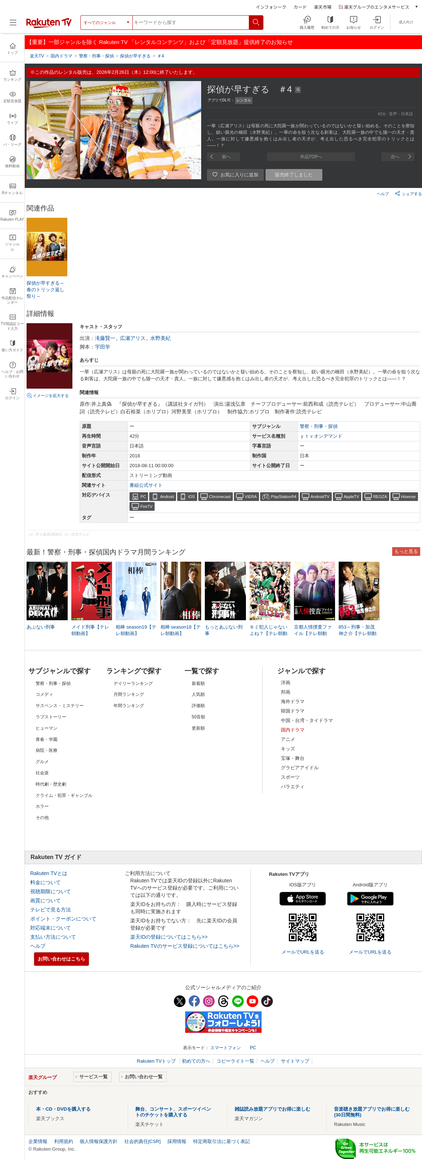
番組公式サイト (146, 485)
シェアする (408, 193)
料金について (45, 882)
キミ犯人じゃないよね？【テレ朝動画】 (268, 633)
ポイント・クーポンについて (63, 919)
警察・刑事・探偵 (319, 426)
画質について (45, 900)
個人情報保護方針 (99, 1141)
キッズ (288, 748)
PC (143, 496)
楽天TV (37, 56)
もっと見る (406, 551)
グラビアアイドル (300, 767)
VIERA (251, 496)
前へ (226, 156)
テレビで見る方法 (50, 910)
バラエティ (292, 786)
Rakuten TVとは (48, 873)
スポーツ (290, 777)
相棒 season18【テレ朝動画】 (180, 630)
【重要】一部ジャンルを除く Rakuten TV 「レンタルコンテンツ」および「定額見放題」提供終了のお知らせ (160, 42)
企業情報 (37, 1141)
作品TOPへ (311, 156)
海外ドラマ (292, 701)
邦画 (285, 692)
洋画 (285, 682)
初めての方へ (196, 1061)
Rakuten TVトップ (157, 1061)
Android (167, 496)
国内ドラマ (292, 730)
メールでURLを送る (303, 952)
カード (300, 7)
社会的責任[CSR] (142, 1141)
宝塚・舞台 (292, 758)
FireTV (146, 506)
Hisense (408, 496)
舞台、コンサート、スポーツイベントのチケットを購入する (173, 1112)
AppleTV (351, 496)
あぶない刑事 (41, 627)
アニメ (288, 739)
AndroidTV (320, 496)
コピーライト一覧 (235, 1061)
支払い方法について (53, 937)
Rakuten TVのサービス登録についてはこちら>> (184, 946)
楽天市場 (322, 7)
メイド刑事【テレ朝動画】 (90, 630)
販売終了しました (294, 174)
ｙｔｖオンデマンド (321, 436)
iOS (191, 496)
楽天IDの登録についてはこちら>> (168, 937)
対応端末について (50, 928)
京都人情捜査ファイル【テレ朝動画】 (313, 633)
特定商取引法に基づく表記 (221, 1141)
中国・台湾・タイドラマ (307, 720)
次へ (395, 156)
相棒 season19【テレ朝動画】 (136, 630)
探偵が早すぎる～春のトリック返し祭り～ (45, 289)
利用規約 (63, 1141)
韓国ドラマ (292, 711)
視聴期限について (50, 891)
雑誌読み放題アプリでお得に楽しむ (272, 1109)
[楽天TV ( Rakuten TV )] (49, 26)
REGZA (380, 496)
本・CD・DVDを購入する (63, 1109)
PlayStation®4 (283, 496)
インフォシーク (271, 7)
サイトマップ (295, 1061)
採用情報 (176, 1141)
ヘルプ (383, 194)
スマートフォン (225, 1047)
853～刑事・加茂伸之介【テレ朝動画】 (358, 633)
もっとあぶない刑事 (224, 630)
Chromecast (220, 496)
